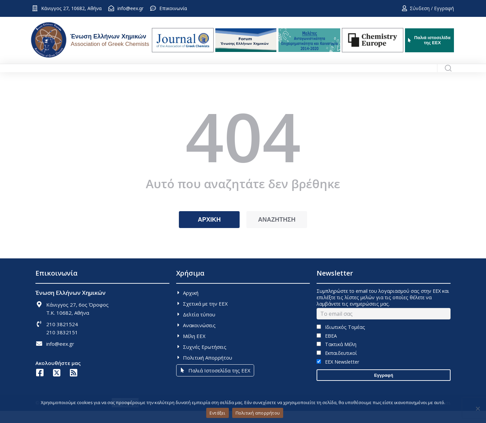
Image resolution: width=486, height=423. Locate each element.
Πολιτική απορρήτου (258, 413)
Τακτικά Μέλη (336, 356)
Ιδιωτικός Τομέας (341, 339)
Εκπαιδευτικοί (337, 365)
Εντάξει (217, 413)
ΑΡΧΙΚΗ (209, 231)
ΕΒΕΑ (326, 348)
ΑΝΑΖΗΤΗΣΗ (277, 231)
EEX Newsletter (338, 374)
